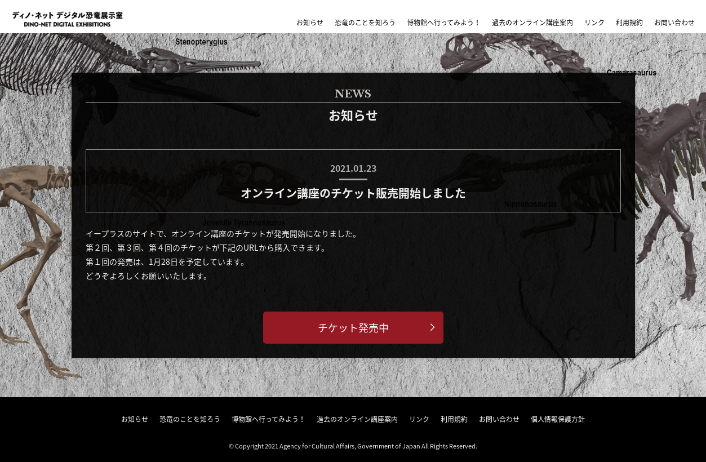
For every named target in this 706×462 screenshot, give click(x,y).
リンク (594, 22)
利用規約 (629, 22)
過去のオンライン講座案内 (532, 22)
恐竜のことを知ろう (365, 22)
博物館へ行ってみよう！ (444, 22)
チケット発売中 (353, 327)
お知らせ (309, 22)
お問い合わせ (674, 22)
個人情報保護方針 (558, 419)
